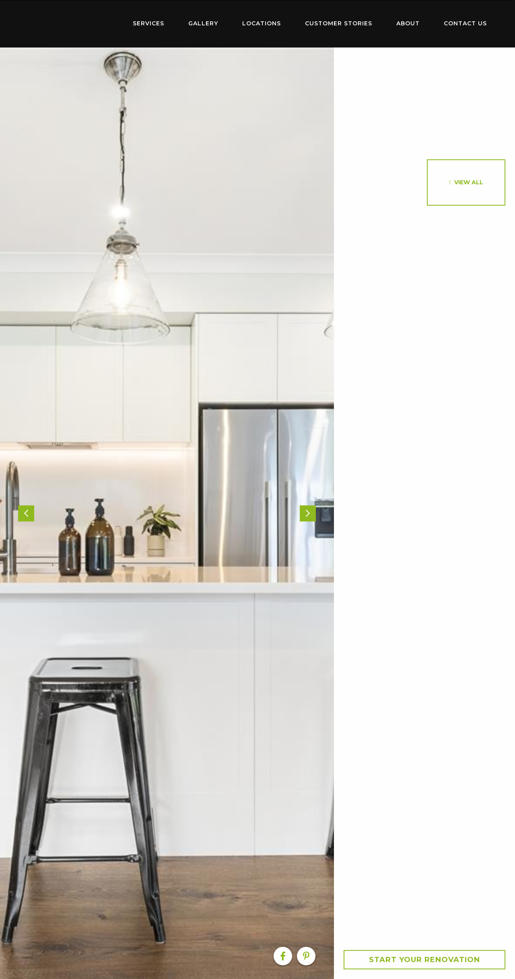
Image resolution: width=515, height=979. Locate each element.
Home (68, 21)
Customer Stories (338, 23)
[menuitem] (68, 23)
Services (148, 23)
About (408, 23)
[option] (167, 513)
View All (468, 182)
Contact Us (465, 23)
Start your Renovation (424, 959)
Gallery (203, 23)
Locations (261, 23)
